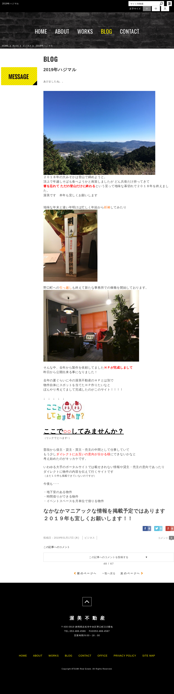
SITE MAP (148, 655)
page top (87, 601)
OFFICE (102, 655)
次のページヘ (130, 573)
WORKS (85, 31)
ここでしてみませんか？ (83, 431)
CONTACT (129, 31)
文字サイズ (135, 8)
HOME (41, 31)
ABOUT (62, 31)
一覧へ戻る (108, 573)
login (169, 3)
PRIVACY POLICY (125, 655)
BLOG (106, 31)
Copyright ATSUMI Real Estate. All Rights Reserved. (87, 669)
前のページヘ (87, 573)
